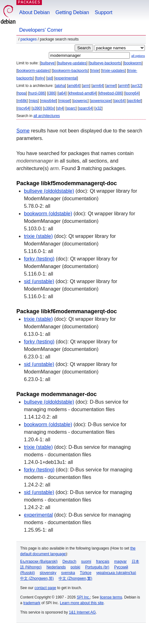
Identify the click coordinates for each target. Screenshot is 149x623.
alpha (60, 85)
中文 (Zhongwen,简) (37, 578)
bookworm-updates (33, 70)
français (102, 561)
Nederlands (56, 567)
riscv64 (23, 108)
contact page (45, 588)
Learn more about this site (82, 603)
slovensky (48, 573)
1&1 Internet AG (82, 612)
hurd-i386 (37, 93)
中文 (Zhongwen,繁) (75, 578)
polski (75, 567)
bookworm (132, 63)
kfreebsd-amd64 (82, 93)
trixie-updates (113, 70)
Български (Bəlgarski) (39, 561)
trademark (31, 603)
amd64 (74, 85)
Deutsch (69, 561)
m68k (21, 101)
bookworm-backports (70, 70)
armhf (124, 85)
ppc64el (134, 101)
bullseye (47, 63)
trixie (95, 70)
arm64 (98, 85)
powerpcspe (101, 101)
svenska (68, 573)
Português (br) (97, 567)
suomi (86, 561)
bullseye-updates (72, 63)
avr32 (136, 85)
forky (40, 78)
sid (49, 78)
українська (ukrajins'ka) (116, 573)
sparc (71, 108)
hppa (21, 93)
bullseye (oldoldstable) (49, 191)
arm (86, 85)
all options (138, 55)
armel (111, 85)
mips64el (48, 101)
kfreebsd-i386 (110, 93)
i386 (51, 93)
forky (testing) (39, 258)
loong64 (132, 93)
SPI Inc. (83, 597)
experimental (66, 78)
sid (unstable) (39, 281)
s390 (36, 108)
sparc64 (85, 108)
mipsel (64, 101)
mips (34, 101)
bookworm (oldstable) (48, 213)
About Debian (34, 12)
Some (23, 130)
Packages (28, 39)
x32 (98, 108)
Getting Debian (72, 12)
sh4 (60, 108)
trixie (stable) (38, 236)
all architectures (46, 116)
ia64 (62, 93)
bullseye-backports (105, 63)
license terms (111, 597)
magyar (120, 561)
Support (103, 12)
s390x (49, 108)
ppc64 (119, 101)
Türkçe (85, 573)
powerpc (80, 101)
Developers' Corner (40, 30)
